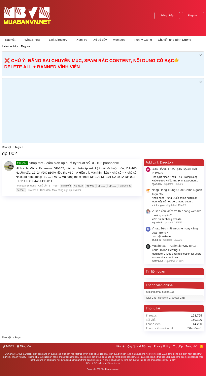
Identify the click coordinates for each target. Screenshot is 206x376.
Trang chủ (191, 346)
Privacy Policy (162, 346)
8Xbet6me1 (194, 328)
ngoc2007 (157, 184)
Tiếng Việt (24, 346)
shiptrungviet (158, 205)
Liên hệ (120, 346)
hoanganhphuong (26, 185)
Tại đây (172, 360)
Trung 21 (156, 240)
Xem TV (81, 39)
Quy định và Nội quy (139, 346)
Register (26, 46)
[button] (18, 39)
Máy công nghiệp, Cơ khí (66, 190)
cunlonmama (153, 291)
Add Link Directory (160, 162)
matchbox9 (158, 261)
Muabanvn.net (112, 369)
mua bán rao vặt (69, 354)
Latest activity (10, 46)
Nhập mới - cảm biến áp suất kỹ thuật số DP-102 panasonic (67, 163)
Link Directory (58, 39)
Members (119, 39)
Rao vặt (10, 39)
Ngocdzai (157, 222)
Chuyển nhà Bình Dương (174, 39)
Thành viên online (159, 285)
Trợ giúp (178, 346)
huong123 (168, 291)
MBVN (8, 346)
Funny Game (143, 39)
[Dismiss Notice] (200, 56)
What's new (32, 39)
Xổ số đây (100, 39)
